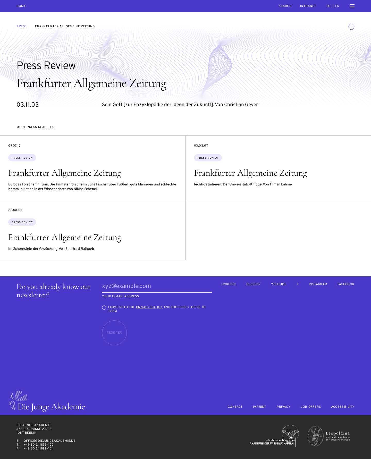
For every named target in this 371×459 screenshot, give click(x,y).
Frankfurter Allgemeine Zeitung (64, 172)
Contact (235, 407)
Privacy (283, 407)
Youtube (278, 284)
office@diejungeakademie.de (49, 441)
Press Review (22, 158)
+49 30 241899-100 (39, 445)
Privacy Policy (149, 307)
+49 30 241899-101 (38, 449)
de (329, 6)
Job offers (311, 407)
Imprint (259, 407)
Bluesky (253, 284)
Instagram (318, 284)
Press (21, 26)
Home (21, 6)
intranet (308, 6)
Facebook (346, 284)
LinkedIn (228, 284)
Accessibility (343, 407)
